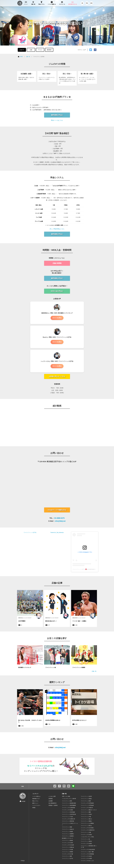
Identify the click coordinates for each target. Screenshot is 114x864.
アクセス (40, 49)
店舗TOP (21, 49)
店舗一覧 (28, 56)
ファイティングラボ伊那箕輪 (87, 854)
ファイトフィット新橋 (67, 827)
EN (82, 3)
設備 (31, 49)
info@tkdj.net (60, 521)
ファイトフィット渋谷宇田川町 (69, 814)
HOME (21, 56)
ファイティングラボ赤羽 (67, 842)
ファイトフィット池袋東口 (68, 836)
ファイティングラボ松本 (86, 856)
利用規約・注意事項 (53, 805)
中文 (87, 3)
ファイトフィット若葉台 (86, 798)
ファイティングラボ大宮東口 (87, 827)
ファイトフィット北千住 (30, 532)
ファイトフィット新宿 (67, 801)
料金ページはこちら (57, 120)
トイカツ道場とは (36, 796)
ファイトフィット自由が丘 (68, 829)
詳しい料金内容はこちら (57, 229)
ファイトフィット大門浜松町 (87, 805)
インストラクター (36, 805)
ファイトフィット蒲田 (67, 856)
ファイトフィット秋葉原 (67, 831)
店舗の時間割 (57, 263)
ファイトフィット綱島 (86, 812)
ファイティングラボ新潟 (86, 843)
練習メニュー (35, 803)
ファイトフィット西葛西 (67, 851)
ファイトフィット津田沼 (86, 841)
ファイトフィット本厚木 (86, 814)
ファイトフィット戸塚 (86, 816)
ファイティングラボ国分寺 (87, 807)
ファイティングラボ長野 (86, 858)
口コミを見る (57, 318)
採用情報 (51, 798)
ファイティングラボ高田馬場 (68, 807)
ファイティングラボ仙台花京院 (88, 849)
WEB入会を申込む (57, 291)
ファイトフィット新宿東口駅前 (69, 803)
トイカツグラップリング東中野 (69, 798)
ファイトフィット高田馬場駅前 (69, 805)
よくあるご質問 (52, 796)
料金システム (35, 801)
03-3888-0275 (59, 518)
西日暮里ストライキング (67, 838)
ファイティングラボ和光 (86, 834)
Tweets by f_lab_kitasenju (57, 532)
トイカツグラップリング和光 (87, 836)
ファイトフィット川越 (86, 832)
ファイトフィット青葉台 (86, 821)
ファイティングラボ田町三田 (68, 818)
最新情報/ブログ (36, 798)
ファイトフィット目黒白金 (68, 847)
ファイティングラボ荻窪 (67, 809)
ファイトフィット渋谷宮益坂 (68, 812)
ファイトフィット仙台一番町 (87, 851)
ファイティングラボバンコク (87, 860)
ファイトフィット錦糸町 (67, 840)
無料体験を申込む (57, 115)
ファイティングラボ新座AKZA (87, 830)
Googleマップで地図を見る (57, 510)
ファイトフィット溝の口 (86, 818)
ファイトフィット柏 (85, 839)
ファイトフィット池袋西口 (68, 833)
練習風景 (49, 49)
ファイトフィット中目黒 (67, 849)
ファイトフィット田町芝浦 (68, 821)
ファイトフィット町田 (86, 801)
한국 (91, 3)
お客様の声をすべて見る (57, 376)
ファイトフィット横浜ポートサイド (89, 809)
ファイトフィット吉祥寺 (86, 796)
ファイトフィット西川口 (86, 825)
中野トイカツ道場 (66, 796)
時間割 (33, 807)
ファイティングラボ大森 (67, 854)
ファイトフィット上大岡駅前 (87, 823)
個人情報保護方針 (53, 803)
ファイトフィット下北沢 (67, 816)
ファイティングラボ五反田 (68, 845)
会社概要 (51, 801)
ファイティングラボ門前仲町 (87, 803)
